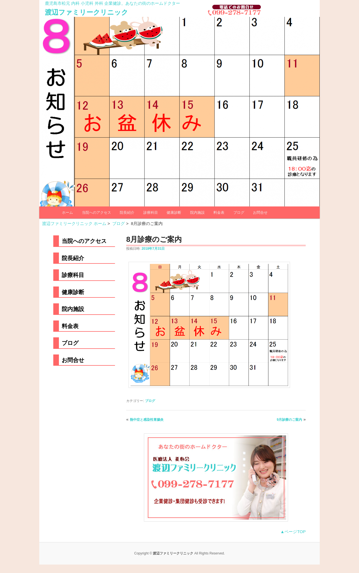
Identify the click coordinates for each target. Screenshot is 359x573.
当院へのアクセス (96, 212)
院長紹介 (127, 212)
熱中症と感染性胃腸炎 (147, 420)
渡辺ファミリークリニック (86, 12)
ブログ (238, 212)
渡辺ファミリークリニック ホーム (74, 223)
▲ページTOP (293, 531)
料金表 (218, 212)
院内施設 (197, 212)
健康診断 (174, 212)
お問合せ (260, 212)
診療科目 (150, 212)
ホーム (67, 212)
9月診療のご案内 (289, 420)
